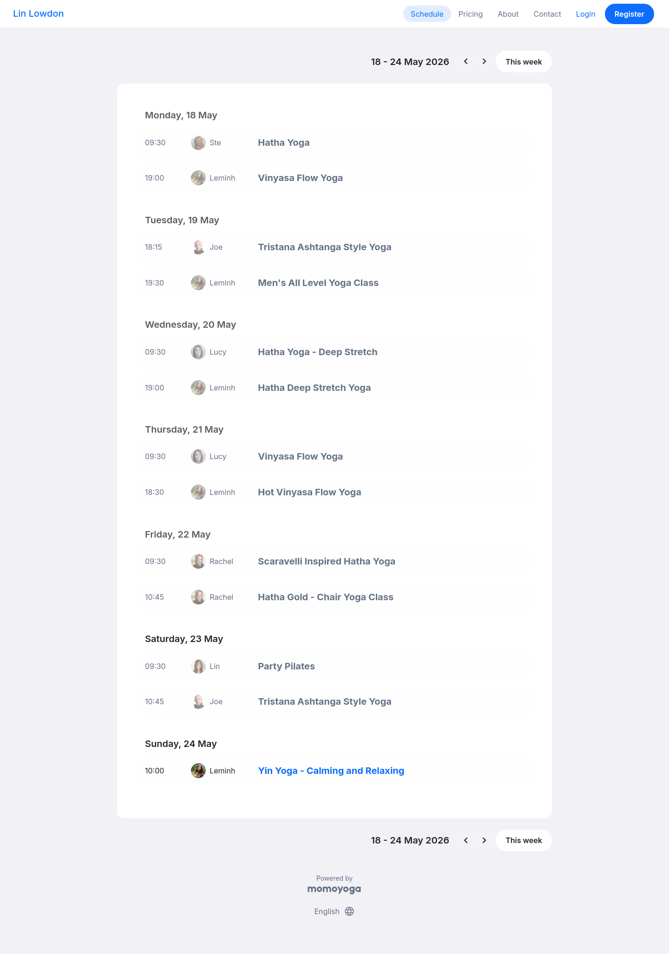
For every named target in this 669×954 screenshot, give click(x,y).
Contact (547, 14)
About (508, 14)
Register (629, 14)
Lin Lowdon (38, 13)
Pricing (471, 14)
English (334, 911)
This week (523, 61)
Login (586, 14)
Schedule (427, 14)
